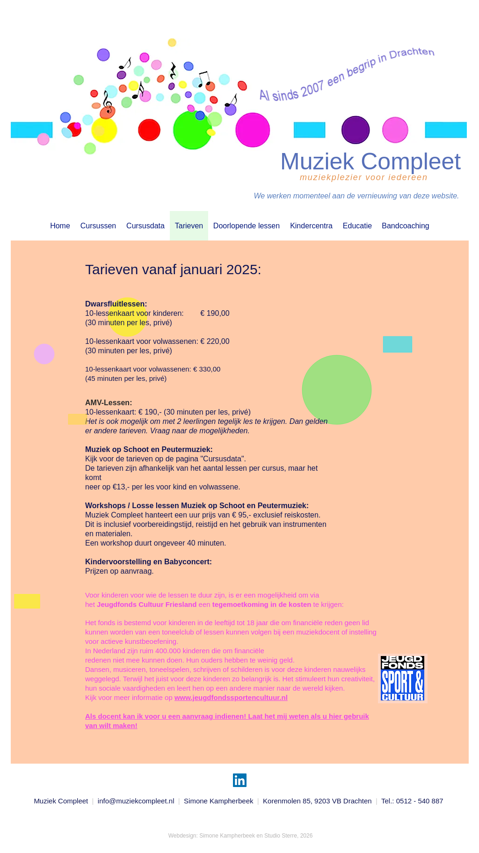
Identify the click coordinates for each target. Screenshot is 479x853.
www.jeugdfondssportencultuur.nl (231, 697)
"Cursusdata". (223, 459)
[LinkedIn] (240, 780)
